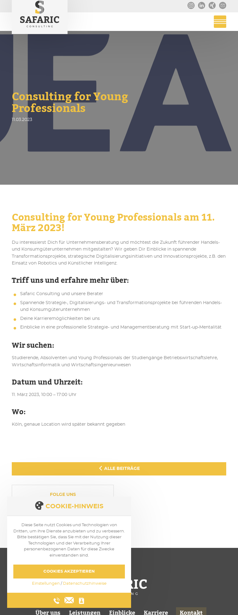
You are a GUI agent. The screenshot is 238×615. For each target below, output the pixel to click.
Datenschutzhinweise (85, 584)
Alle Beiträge (119, 468)
